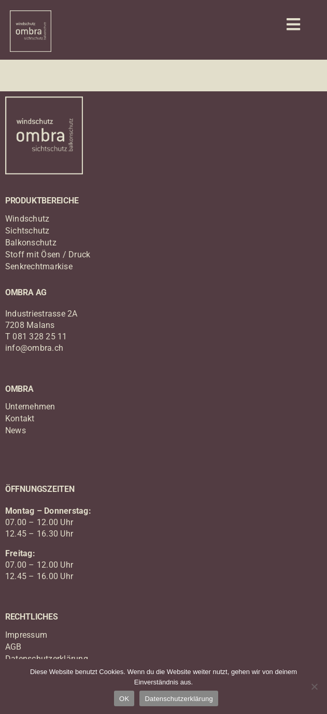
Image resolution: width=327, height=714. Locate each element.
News (15, 430)
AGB (13, 647)
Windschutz (27, 219)
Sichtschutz (27, 231)
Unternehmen (30, 406)
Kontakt (20, 418)
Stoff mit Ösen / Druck (47, 254)
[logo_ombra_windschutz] (30, 14)
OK (124, 699)
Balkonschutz (30, 243)
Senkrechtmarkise (39, 266)
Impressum (26, 635)
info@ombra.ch (34, 348)
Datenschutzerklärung (178, 699)
